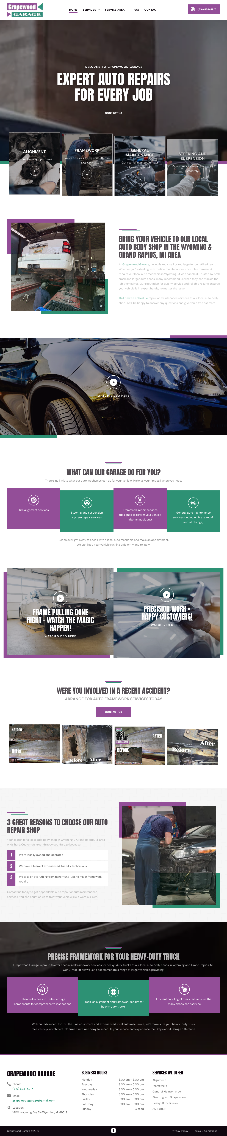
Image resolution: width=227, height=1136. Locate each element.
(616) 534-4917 (22, 1089)
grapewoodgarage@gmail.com (33, 1100)
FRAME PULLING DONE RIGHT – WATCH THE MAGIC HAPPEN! (60, 632)
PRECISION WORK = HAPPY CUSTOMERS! (166, 601)
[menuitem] (73, 10)
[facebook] (113, 1131)
